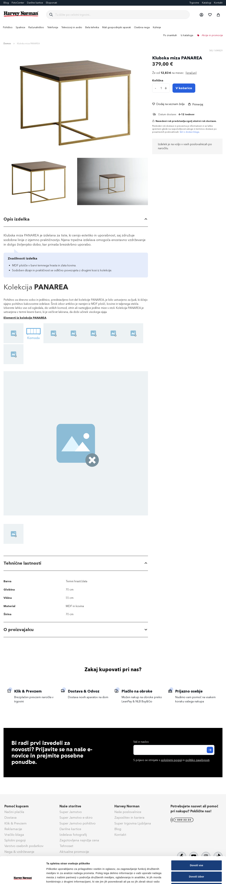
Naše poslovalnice (127, 812)
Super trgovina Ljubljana (132, 823)
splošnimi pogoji (171, 760)
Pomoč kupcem (16, 806)
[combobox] (121, 14)
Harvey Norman (126, 806)
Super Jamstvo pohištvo (78, 823)
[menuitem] (7, 27)
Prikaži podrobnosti (184, 877)
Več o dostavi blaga (189, 132)
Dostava (10, 818)
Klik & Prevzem (15, 823)
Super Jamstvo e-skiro (76, 818)
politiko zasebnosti (197, 760)
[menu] (113, 31)
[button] (201, 14)
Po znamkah (170, 35)
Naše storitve (70, 806)
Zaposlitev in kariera (129, 818)
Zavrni (196, 860)
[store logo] (21, 14)
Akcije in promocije (212, 35)
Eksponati (51, 2)
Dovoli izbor (196, 849)
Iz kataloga (187, 35)
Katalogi (206, 2)
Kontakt (218, 2)
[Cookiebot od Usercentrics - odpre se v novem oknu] (22, 877)
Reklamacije (13, 829)
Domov (7, 43)
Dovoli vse (196, 838)
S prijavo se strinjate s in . (171, 760)
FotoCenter (18, 2)
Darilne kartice (35, 2)
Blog (117, 829)
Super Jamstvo (71, 812)
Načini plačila (14, 812)
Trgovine (194, 2)
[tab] (76, 219)
